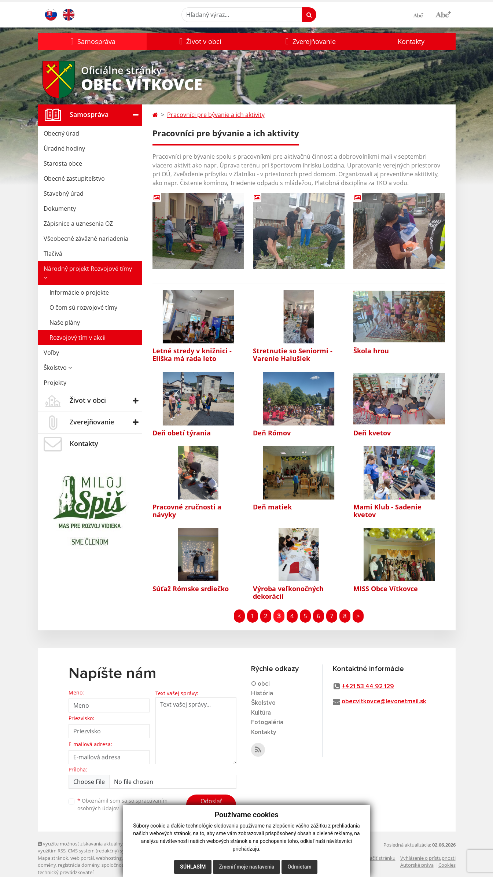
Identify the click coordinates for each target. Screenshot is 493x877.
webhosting (109, 858)
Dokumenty (60, 208)
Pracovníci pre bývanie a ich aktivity (216, 115)
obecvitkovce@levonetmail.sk (384, 702)
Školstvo (58, 368)
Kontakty (411, 41)
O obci (260, 684)
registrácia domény (78, 865)
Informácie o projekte (79, 292)
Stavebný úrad (64, 193)
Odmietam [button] (299, 867)
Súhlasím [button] (193, 867)
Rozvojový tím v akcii (77, 338)
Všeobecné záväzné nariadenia (86, 239)
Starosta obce (63, 163)
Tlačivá (53, 254)
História (262, 693)
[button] (92, 41)
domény (47, 865)
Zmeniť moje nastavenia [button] (246, 867)
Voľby (51, 353)
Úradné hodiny (64, 148)
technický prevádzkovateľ (65, 872)
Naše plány (64, 322)
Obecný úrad (61, 133)
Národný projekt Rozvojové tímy (88, 272)
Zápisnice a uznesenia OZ (78, 224)
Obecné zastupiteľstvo (74, 178)
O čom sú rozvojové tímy (83, 307)
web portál (82, 858)
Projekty (55, 383)
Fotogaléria (267, 722)
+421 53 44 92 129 (368, 686)
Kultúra (261, 713)
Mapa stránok (53, 858)
